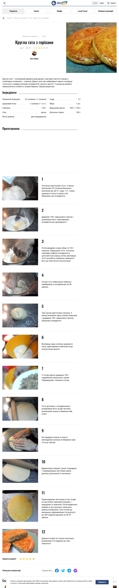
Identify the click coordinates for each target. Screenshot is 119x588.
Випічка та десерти (20, 18)
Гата (30, 18)
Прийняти (102, 582)
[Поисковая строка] (111, 3)
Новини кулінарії (105, 11)
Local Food (82, 11)
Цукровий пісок (9, 104)
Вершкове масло (57, 108)
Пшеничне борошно (11, 99)
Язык (102, 3)
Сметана (6, 108)
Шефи (59, 11)
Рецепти (13, 11)
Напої (36, 11)
